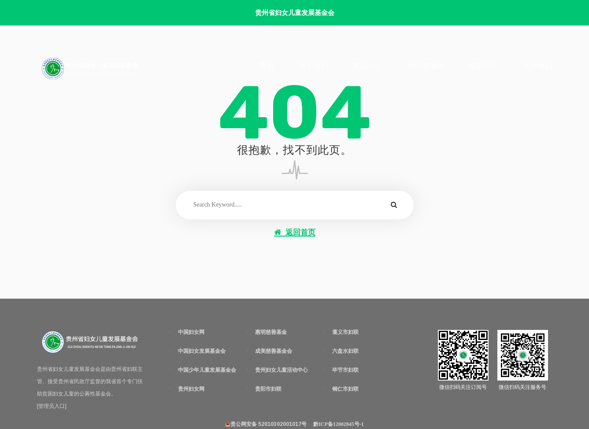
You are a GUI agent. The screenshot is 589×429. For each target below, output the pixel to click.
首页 (266, 65)
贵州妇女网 (191, 389)
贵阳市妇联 (268, 389)
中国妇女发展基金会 (202, 351)
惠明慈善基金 (271, 332)
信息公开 (483, 65)
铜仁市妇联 (345, 389)
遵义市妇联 (345, 332)
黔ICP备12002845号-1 (338, 424)
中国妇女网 (191, 332)
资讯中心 (367, 65)
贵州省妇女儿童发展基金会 (294, 13)
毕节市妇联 (345, 370)
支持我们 (537, 65)
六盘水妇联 (345, 351)
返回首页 (294, 232)
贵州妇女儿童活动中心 (281, 370)
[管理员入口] (52, 406)
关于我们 (313, 65)
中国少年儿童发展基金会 (207, 370)
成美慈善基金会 (273, 351)
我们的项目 (425, 65)
